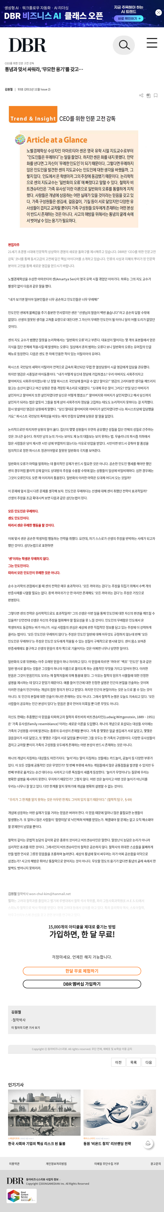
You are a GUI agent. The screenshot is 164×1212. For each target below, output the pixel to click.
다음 (149, 1062)
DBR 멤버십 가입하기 (82, 984)
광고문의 (156, 1163)
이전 (118, 1062)
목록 (133, 1062)
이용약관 (14, 1163)
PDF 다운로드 (148, 95)
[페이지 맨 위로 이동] (149, 1144)
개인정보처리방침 (56, 1163)
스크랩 (155, 95)
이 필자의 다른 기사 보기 (25, 1027)
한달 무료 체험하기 (81, 971)
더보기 (141, 95)
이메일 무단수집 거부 (106, 1163)
